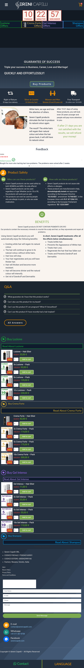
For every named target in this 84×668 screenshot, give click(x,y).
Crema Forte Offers (34, 24)
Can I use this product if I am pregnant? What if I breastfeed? (32, 307)
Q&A (3, 567)
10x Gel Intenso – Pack (24, 522)
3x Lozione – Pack (22, 364)
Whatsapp (16, 631)
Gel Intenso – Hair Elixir (24, 484)
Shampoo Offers (77, 24)
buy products (42, 84)
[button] (2, 160)
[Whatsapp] (6, 632)
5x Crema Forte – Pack (24, 442)
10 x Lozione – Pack (22, 390)
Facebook (15, 638)
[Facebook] (6, 639)
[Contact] (15, 663)
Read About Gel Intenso (16, 479)
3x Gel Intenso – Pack (23, 497)
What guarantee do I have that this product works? (28, 297)
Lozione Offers (5, 24)
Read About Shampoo (67, 542)
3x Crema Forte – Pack (24, 429)
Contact (23, 663)
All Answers (15, 322)
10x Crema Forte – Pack (24, 454)
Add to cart (26, 359)
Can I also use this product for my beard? (24, 302)
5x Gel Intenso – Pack (23, 509)
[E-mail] (6, 625)
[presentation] (19, 584)
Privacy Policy (6, 572)
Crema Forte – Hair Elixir (24, 416)
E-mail (14, 624)
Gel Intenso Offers (49, 24)
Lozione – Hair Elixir (22, 351)
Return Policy (6, 570)
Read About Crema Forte (67, 410)
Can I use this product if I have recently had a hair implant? (31, 311)
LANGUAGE (63, 664)
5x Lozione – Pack (22, 377)
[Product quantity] (16, 359)
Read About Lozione (13, 346)
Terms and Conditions (9, 575)
